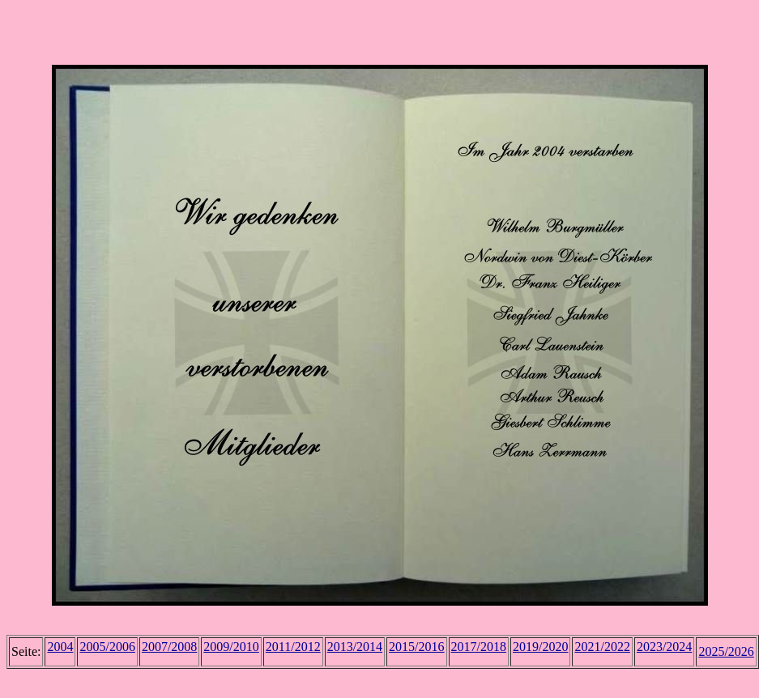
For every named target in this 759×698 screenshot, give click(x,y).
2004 (60, 646)
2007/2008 (169, 646)
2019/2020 (540, 646)
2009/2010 (230, 646)
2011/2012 (293, 646)
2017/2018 (478, 646)
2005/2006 (106, 646)
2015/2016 (416, 646)
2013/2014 (354, 646)
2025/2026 (725, 651)
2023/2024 (664, 646)
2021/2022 (601, 646)
